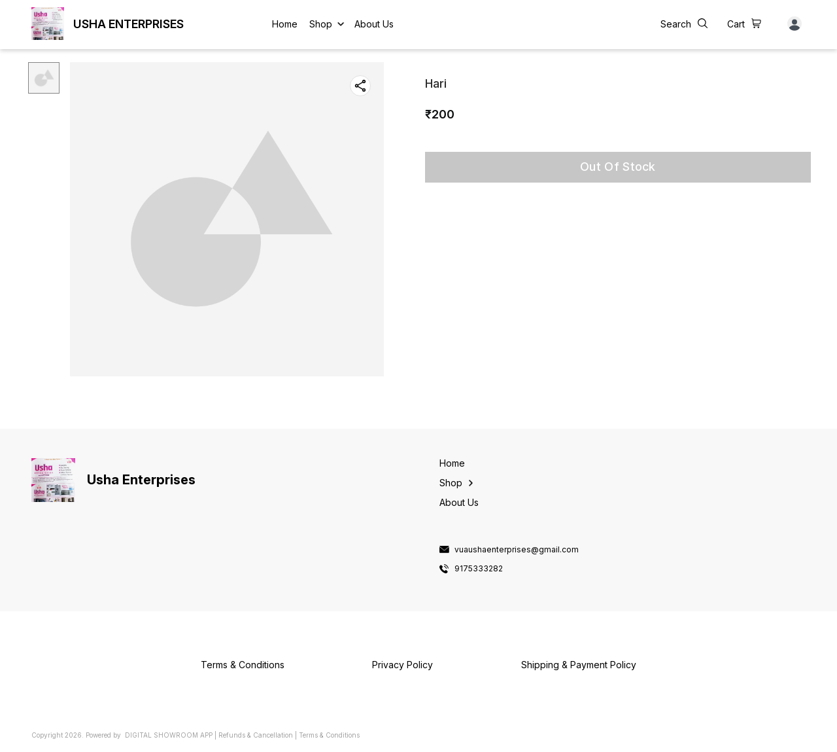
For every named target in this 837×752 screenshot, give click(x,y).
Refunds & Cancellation (255, 735)
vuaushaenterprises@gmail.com (516, 549)
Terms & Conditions (329, 735)
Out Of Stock (618, 166)
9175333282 (478, 568)
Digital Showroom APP (169, 735)
